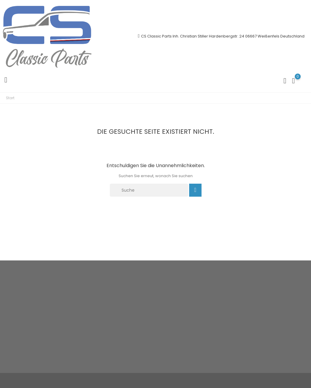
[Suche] (149, 190)
